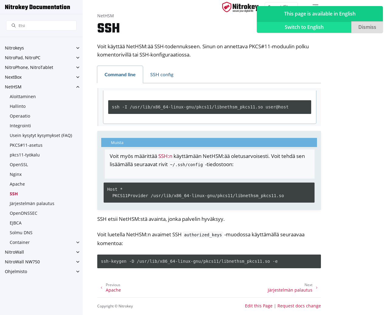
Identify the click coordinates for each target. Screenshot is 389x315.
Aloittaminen (23, 96)
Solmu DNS (21, 232)
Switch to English (304, 27)
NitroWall (14, 252)
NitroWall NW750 (22, 262)
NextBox (13, 77)
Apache (17, 184)
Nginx (16, 174)
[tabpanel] (209, 107)
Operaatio (20, 116)
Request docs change (299, 306)
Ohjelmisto (16, 271)
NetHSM (13, 87)
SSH (14, 194)
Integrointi (20, 125)
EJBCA (16, 223)
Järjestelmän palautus (32, 203)
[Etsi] (41, 26)
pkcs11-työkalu (25, 155)
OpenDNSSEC (23, 213)
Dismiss (367, 27)
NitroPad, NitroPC (22, 57)
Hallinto (18, 106)
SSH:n (165, 155)
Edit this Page (259, 306)
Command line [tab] (120, 74)
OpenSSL (19, 164)
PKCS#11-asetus (26, 145)
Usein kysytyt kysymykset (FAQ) (41, 135)
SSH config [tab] (162, 74)
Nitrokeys (14, 48)
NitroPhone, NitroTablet (29, 67)
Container (20, 242)
